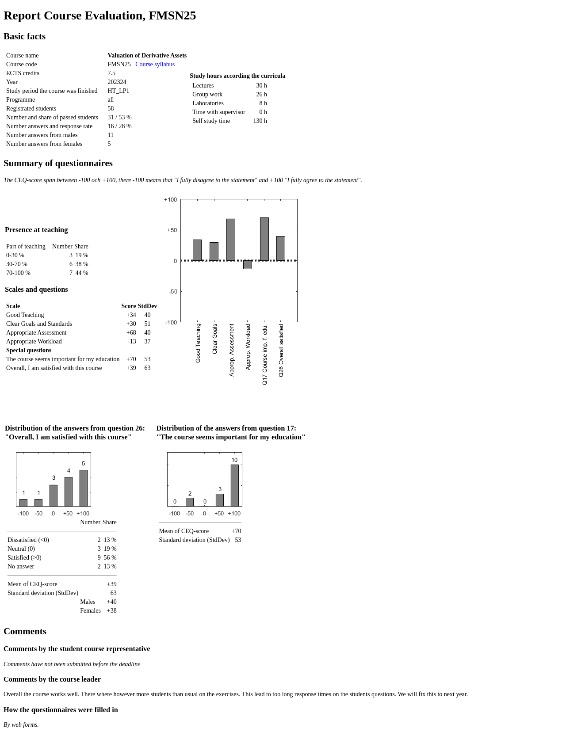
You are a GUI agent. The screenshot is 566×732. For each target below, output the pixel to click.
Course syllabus (155, 64)
